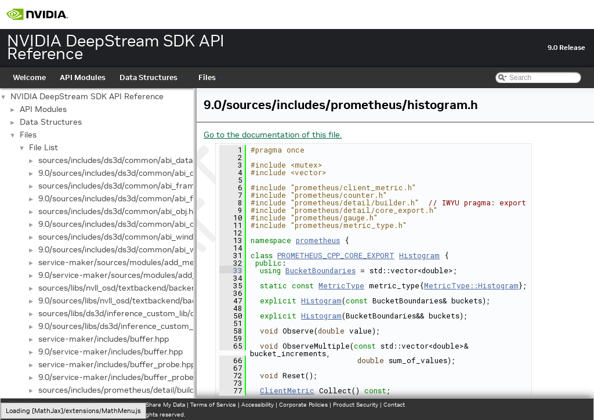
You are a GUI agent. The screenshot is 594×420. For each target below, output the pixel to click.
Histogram (419, 255)
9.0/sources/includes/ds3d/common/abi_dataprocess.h (140, 173)
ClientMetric (287, 390)
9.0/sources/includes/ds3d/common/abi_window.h (131, 249)
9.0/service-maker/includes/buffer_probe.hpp (123, 377)
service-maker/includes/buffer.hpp (103, 339)
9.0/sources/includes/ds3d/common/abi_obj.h (122, 224)
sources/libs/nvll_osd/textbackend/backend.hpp (127, 288)
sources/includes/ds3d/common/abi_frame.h (122, 185)
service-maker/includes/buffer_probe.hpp (116, 364)
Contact (394, 404)
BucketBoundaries (320, 270)
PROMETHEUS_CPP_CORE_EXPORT (335, 255)
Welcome (29, 77)
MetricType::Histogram (471, 285)
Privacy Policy (26, 404)
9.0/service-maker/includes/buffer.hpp (110, 351)
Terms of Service (213, 404)
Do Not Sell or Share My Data (145, 404)
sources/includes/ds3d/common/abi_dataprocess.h (133, 160)
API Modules (83, 77)
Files (210, 77)
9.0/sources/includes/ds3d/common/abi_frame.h (129, 198)
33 (230, 270)
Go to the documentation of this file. (273, 134)
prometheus (318, 240)
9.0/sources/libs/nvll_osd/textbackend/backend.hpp (134, 300)
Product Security (355, 404)
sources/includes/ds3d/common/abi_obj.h (115, 211)
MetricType (341, 285)
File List (43, 147)
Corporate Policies (303, 404)
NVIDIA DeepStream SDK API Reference (87, 96)
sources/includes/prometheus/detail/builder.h (123, 390)
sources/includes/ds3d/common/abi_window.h (124, 236)
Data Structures (151, 77)
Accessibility (257, 404)
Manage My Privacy (75, 404)
